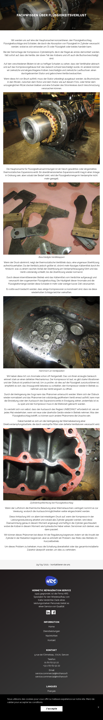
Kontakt (52, 640)
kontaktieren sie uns (60, 564)
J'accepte (51, 708)
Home (51, 626)
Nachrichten (52, 635)
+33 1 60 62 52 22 (51, 665)
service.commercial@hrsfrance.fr (51, 673)
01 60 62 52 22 (51, 662)
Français (51, 691)
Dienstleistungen (51, 631)
